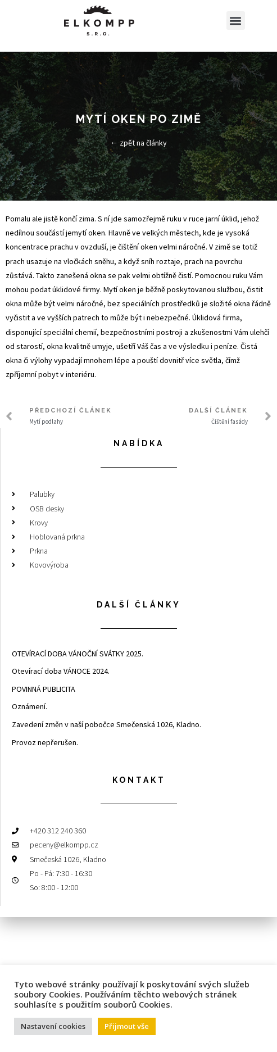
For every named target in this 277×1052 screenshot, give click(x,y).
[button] (235, 20)
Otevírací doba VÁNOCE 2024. (61, 671)
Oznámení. (29, 706)
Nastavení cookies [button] (53, 1026)
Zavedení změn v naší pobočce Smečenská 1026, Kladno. (106, 724)
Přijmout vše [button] (127, 1026)
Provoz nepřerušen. (45, 742)
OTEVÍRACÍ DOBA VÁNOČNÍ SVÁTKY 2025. (77, 654)
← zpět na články (138, 143)
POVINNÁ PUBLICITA (43, 689)
